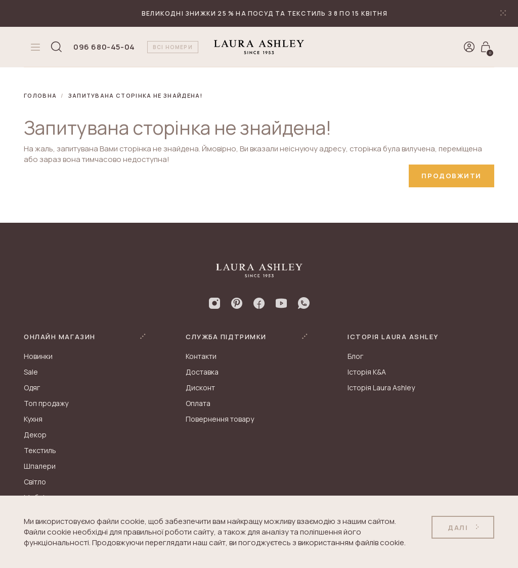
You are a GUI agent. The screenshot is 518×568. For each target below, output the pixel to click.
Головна (40, 95)
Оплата (198, 403)
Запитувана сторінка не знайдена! (135, 95)
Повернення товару (220, 419)
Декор (35, 434)
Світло (35, 481)
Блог (355, 356)
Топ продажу (46, 403)
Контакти (201, 356)
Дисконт (200, 387)
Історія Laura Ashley (381, 387)
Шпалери (40, 466)
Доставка (202, 372)
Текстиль (40, 450)
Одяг (32, 387)
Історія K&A (367, 372)
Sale (31, 372)
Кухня (33, 419)
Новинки (38, 356)
